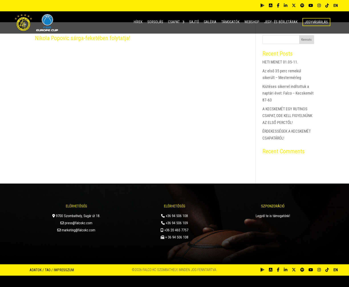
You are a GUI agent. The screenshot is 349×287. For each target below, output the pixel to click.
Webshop (251, 22)
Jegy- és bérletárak (281, 22)
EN (335, 5)
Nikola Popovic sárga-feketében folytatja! (82, 49)
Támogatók (230, 22)
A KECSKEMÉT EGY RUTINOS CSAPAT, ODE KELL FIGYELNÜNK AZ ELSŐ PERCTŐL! (287, 127)
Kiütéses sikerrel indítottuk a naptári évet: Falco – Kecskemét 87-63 (288, 104)
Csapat (174, 22)
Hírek (138, 22)
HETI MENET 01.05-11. (280, 73)
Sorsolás (155, 22)
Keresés (306, 51)
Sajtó (194, 22)
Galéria (210, 22)
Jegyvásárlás (316, 22)
